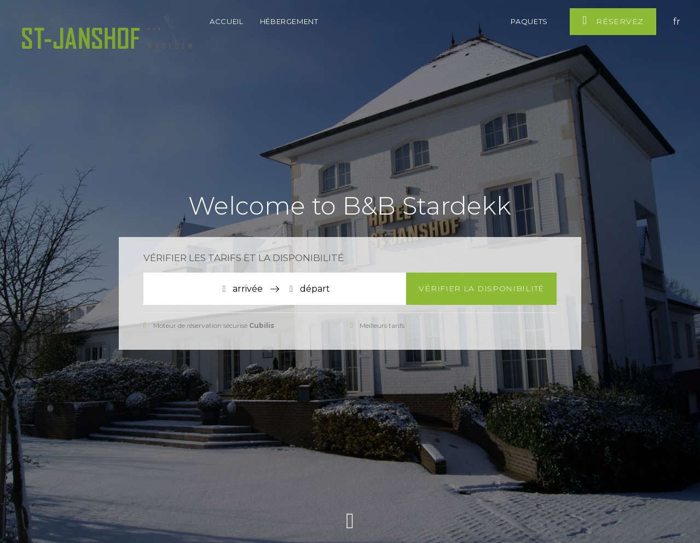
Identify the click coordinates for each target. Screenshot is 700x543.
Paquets (529, 21)
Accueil (227, 21)
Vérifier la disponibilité (481, 288)
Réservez (613, 20)
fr (676, 21)
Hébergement (290, 21)
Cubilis (261, 325)
